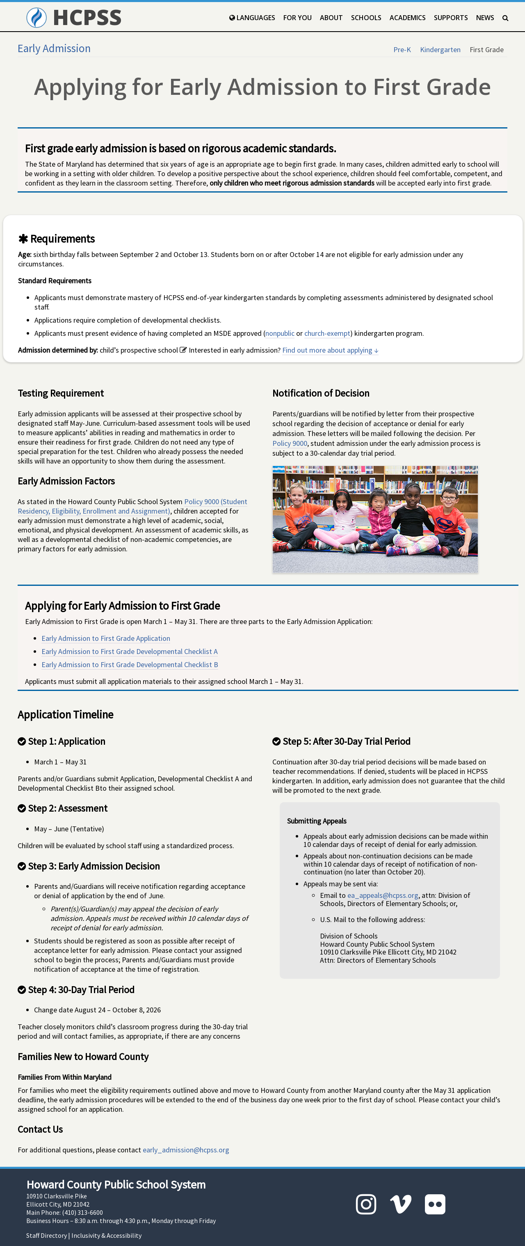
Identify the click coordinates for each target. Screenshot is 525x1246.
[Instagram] (366, 1204)
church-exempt (327, 333)
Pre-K (402, 49)
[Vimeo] (401, 1204)
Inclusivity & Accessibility (106, 1235)
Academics (408, 17)
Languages (252, 17)
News (485, 17)
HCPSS (74, 16)
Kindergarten (440, 49)
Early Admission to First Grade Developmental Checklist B (129, 664)
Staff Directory (46, 1235)
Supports (451, 17)
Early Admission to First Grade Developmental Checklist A (129, 651)
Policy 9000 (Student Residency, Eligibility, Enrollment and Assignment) (132, 506)
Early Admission (54, 48)
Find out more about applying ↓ (330, 350)
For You (297, 17)
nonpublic (279, 333)
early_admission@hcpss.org (186, 1149)
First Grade (487, 49)
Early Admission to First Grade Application (105, 638)
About (331, 17)
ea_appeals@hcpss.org (382, 895)
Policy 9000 (289, 443)
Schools (366, 17)
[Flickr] (435, 1204)
